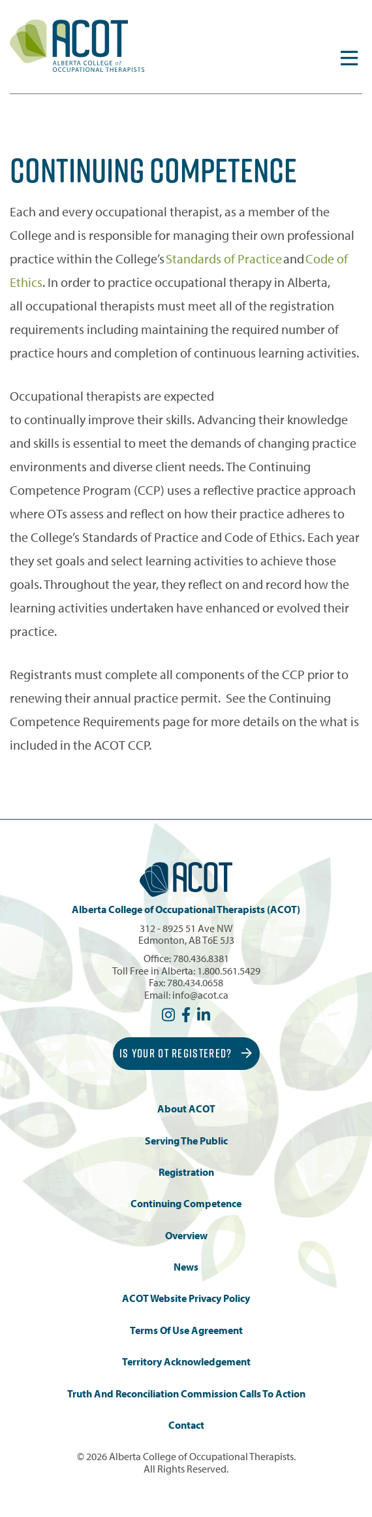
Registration (186, 1172)
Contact (186, 1425)
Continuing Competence (186, 1203)
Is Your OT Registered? (186, 1053)
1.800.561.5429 (228, 970)
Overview (186, 1235)
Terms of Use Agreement (186, 1330)
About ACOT (186, 1109)
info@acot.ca (200, 994)
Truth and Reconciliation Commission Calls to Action (186, 1394)
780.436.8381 (201, 958)
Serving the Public (186, 1141)
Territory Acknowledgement (186, 1362)
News (186, 1267)
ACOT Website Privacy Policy (186, 1298)
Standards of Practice (224, 258)
